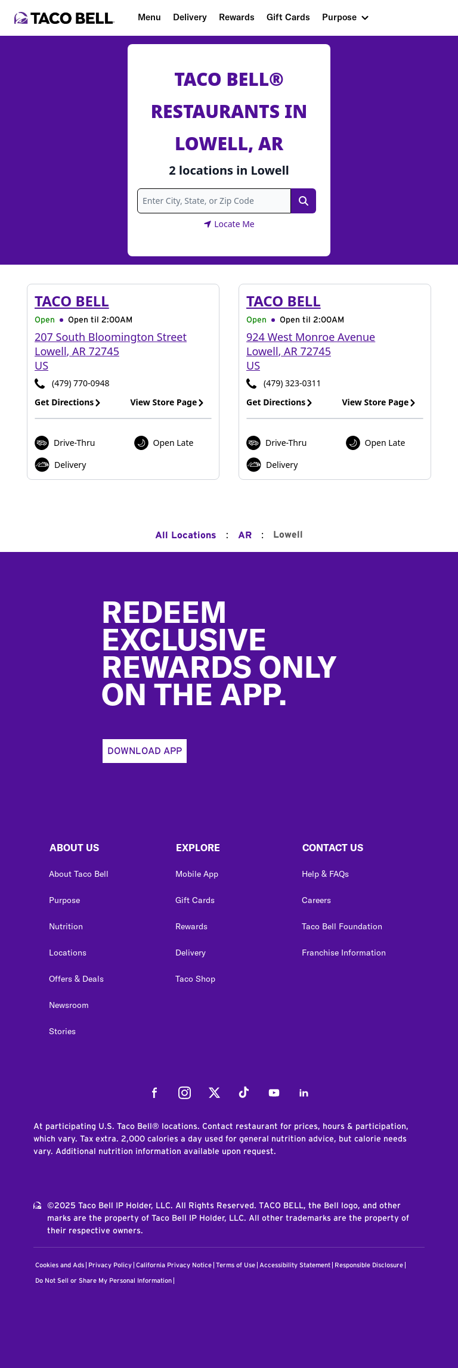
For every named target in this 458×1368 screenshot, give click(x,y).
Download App (144, 751)
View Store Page (168, 402)
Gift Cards (288, 17)
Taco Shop (195, 978)
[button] (102, 850)
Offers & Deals (76, 978)
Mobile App (196, 873)
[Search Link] (303, 200)
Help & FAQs (325, 873)
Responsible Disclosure (369, 1265)
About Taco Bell (79, 873)
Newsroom (69, 1005)
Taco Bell (72, 301)
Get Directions (68, 402)
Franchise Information (344, 952)
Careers (316, 900)
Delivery (190, 17)
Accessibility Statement (294, 1265)
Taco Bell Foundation (342, 926)
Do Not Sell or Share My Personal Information (103, 1280)
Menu (149, 17)
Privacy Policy (110, 1265)
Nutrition (66, 926)
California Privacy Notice (174, 1265)
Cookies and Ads (59, 1265)
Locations (67, 952)
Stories (62, 1031)
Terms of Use (235, 1265)
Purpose (339, 17)
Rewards (237, 17)
